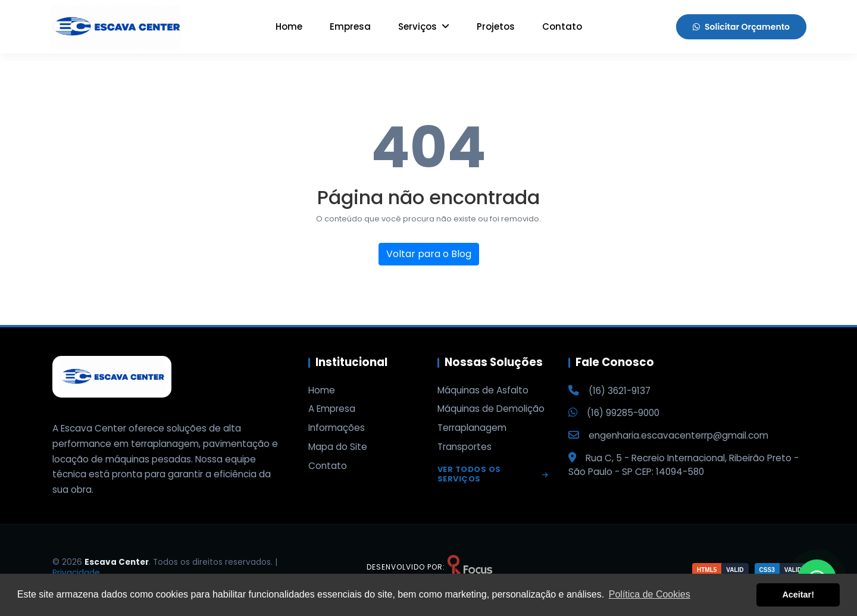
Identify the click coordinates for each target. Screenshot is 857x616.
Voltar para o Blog (428, 254)
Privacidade (76, 573)
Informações (336, 428)
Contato (562, 26)
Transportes (464, 447)
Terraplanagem (471, 428)
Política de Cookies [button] (649, 594)
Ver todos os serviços (493, 475)
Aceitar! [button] (798, 594)
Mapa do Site (337, 447)
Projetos (496, 26)
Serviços (423, 26)
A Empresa (331, 409)
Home (289, 26)
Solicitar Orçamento (741, 27)
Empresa (350, 26)
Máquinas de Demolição (491, 409)
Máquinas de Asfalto (482, 390)
